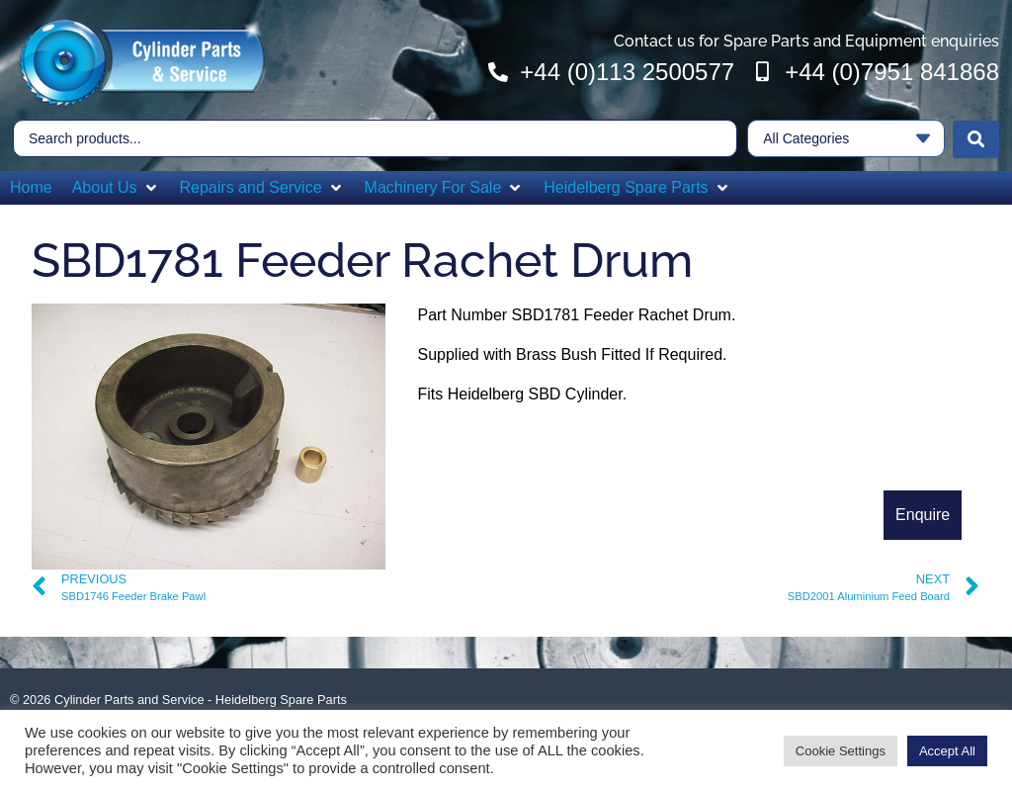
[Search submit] (976, 137)
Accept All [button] (947, 751)
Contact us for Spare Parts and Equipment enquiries (806, 41)
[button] (116, 186)
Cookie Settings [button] (841, 751)
